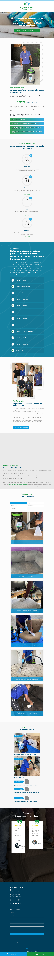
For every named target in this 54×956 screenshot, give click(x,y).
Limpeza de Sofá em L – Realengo (27, 576)
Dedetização (19, 350)
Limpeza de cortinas (21, 318)
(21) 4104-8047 (15, 895)
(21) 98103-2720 (27, 10)
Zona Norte (14, 505)
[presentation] (9, 849)
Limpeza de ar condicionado (24, 325)
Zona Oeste (31, 505)
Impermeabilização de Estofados (25, 293)
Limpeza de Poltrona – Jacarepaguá (27, 645)
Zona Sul (13, 508)
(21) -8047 (26, 8)
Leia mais (26, 173)
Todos (12, 503)
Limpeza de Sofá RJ (21, 312)
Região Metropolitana (33, 503)
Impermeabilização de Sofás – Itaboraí (27, 713)
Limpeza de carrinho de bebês (24, 331)
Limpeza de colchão (21, 280)
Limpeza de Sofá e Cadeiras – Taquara (27, 610)
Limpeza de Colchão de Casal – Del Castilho (27, 679)
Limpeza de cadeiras (22, 299)
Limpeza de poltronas (22, 305)
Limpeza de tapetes (21, 337)
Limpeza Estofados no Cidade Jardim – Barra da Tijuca (27, 542)
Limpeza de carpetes (22, 344)
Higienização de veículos (23, 286)
